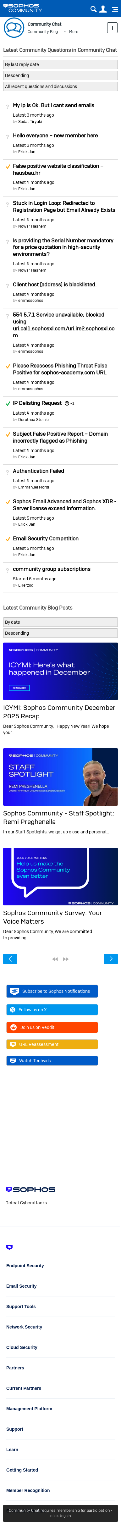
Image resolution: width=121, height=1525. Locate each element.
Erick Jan (26, 151)
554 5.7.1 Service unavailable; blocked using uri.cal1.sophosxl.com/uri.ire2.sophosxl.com (63, 325)
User (102, 9)
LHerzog (25, 585)
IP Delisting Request (37, 403)
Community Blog (43, 31)
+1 (72, 403)
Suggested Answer (8, 166)
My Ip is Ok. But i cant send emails (53, 105)
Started (35, 579)
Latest (33, 115)
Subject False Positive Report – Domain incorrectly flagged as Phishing (60, 437)
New (112, 27)
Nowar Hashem (32, 226)
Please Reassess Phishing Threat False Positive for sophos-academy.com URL (60, 369)
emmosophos (30, 300)
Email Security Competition (46, 538)
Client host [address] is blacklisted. (54, 284)
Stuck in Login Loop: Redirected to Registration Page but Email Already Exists (64, 206)
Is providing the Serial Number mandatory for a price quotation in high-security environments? (63, 247)
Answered (8, 403)
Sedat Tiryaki (30, 121)
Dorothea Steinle (33, 419)
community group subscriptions (52, 569)
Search (93, 9)
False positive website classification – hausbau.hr (58, 169)
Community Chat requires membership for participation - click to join (60, 1513)
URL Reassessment (34, 1044)
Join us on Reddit (32, 1027)
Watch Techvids (30, 1061)
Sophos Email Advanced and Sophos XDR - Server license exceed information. (64, 505)
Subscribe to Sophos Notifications (50, 991)
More (73, 31)
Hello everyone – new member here (55, 135)
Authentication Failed (38, 470)
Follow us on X (28, 1010)
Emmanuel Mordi (33, 487)
